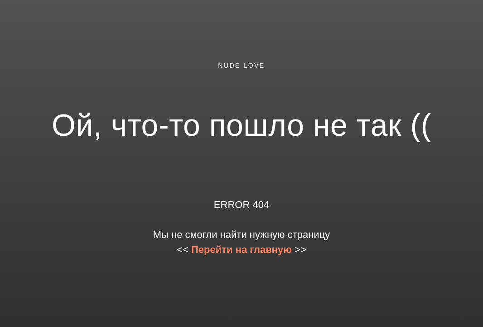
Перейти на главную (241, 249)
